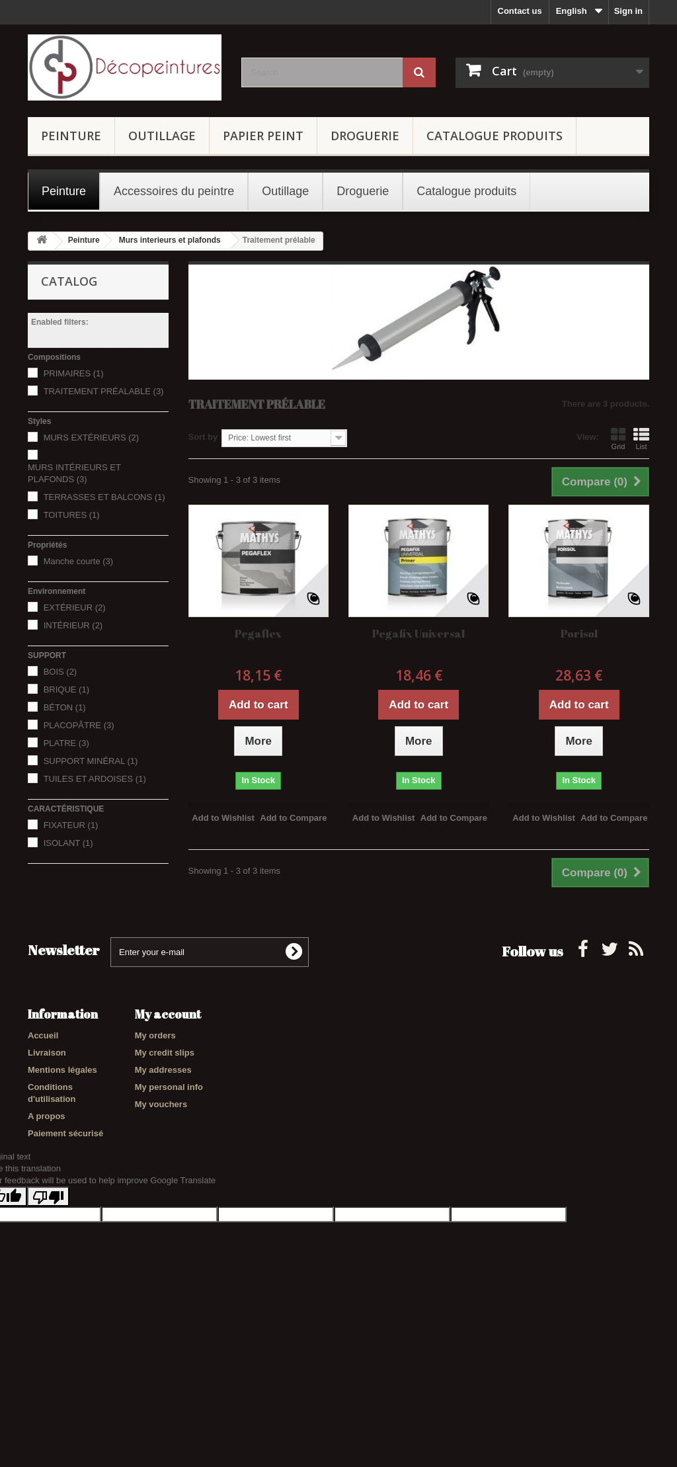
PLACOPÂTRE (79, 725)
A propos (46, 1116)
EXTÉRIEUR (75, 607)
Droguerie (365, 136)
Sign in (628, 11)
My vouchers (161, 1104)
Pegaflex (258, 633)
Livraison (47, 1053)
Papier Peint (263, 136)
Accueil (43, 1035)
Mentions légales (62, 1070)
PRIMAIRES (74, 373)
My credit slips (164, 1053)
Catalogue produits (494, 136)
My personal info (169, 1087)
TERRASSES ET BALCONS (104, 497)
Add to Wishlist (223, 818)
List (641, 438)
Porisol (579, 633)
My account (168, 1014)
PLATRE (66, 743)
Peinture (71, 136)
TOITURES (72, 515)
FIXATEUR (71, 825)
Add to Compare (293, 818)
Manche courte (79, 561)
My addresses (163, 1070)
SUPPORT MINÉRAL (91, 761)
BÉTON (65, 707)
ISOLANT (68, 843)
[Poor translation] (48, 1278)
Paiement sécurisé (65, 1133)
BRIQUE (66, 689)
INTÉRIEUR (73, 625)
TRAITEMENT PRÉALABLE (104, 391)
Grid (618, 438)
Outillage (162, 136)
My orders (155, 1035)
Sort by (203, 437)
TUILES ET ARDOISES (95, 779)
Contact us (520, 11)
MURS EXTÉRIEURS (91, 437)
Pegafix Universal (418, 633)
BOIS (60, 672)
